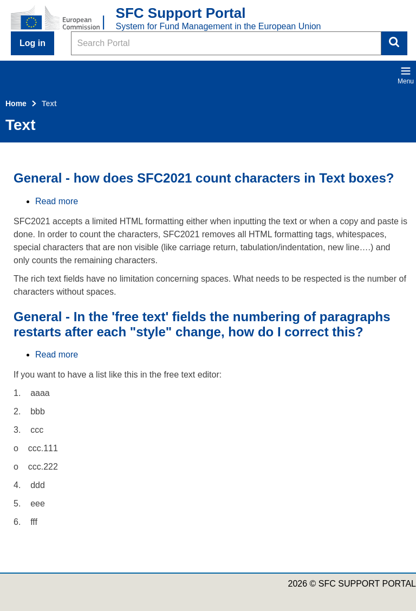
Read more (56, 201)
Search (394, 43)
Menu (406, 75)
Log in (33, 43)
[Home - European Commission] (63, 18)
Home (16, 103)
